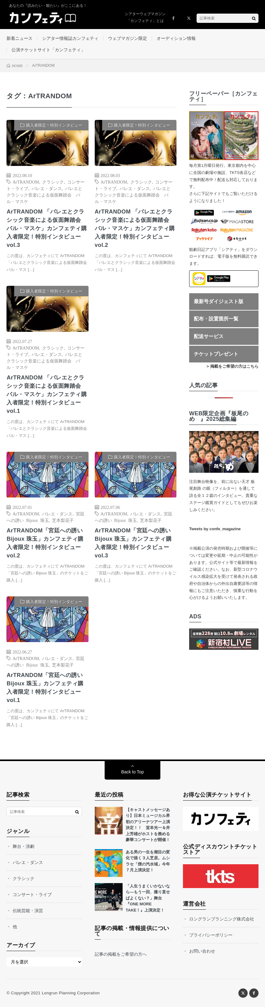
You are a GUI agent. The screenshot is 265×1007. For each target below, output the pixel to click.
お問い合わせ (202, 951)
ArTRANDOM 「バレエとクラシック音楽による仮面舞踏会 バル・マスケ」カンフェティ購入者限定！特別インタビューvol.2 (135, 228)
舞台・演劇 (23, 846)
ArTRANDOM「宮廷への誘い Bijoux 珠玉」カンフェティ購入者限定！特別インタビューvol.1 (45, 687)
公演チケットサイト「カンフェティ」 (48, 49)
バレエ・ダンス (47, 188)
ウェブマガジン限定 (127, 38)
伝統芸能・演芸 (28, 910)
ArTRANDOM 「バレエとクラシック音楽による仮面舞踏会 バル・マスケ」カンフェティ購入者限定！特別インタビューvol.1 (47, 394)
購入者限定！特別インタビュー (54, 125)
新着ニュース (20, 38)
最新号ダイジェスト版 (218, 301)
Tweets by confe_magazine (215, 529)
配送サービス (209, 336)
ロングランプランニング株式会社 (221, 918)
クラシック (53, 182)
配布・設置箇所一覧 (216, 318)
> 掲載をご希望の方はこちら (232, 366)
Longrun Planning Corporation (71, 993)
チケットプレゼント (216, 354)
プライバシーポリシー (210, 935)
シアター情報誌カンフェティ (70, 38)
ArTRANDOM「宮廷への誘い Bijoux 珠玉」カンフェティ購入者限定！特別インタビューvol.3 (133, 543)
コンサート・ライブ (32, 894)
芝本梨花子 (63, 520)
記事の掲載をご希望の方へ (121, 954)
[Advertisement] (135, 346)
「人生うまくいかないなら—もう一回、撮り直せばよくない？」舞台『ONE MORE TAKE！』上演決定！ (148, 898)
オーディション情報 (176, 38)
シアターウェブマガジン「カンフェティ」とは (145, 17)
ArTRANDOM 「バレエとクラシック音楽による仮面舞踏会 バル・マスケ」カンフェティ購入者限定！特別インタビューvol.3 (47, 228)
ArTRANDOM (25, 182)
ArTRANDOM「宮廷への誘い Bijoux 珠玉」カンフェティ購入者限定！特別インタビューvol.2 (45, 543)
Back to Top (132, 771)
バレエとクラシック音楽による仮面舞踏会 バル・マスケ (44, 194)
